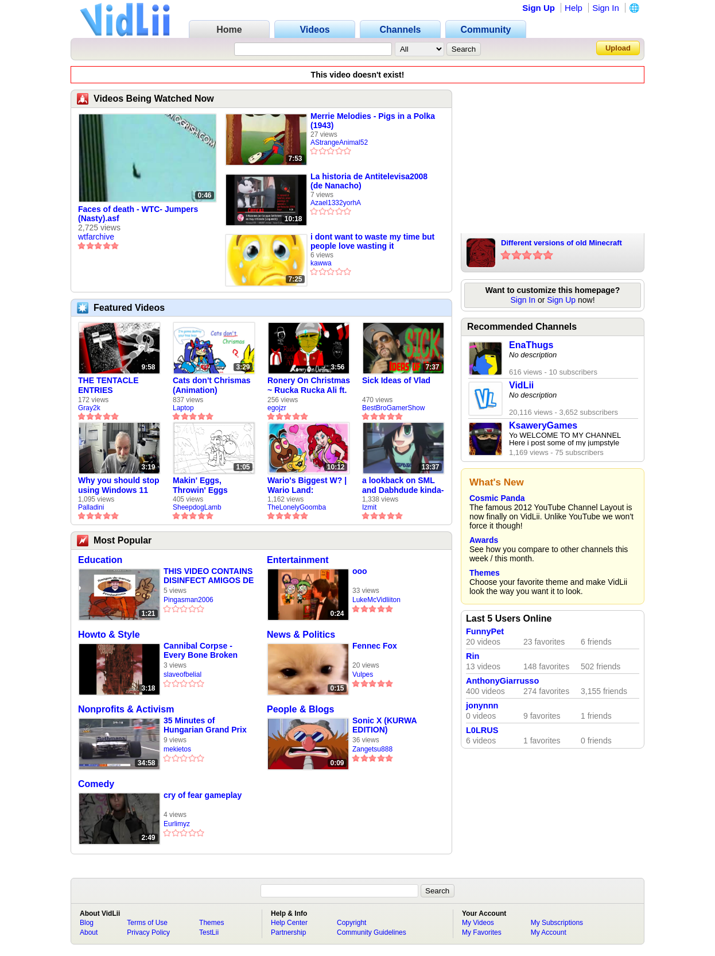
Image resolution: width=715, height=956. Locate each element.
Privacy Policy (148, 932)
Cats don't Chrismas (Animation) (212, 385)
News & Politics (301, 634)
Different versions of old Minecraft (561, 242)
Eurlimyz (177, 824)
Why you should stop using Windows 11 (119, 485)
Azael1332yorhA (335, 203)
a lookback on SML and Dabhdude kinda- (403, 485)
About (89, 932)
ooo (359, 571)
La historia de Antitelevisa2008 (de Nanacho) (369, 181)
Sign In (605, 8)
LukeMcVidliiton (376, 600)
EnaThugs (531, 345)
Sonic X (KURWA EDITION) (384, 725)
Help (573, 8)
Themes (484, 572)
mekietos (177, 749)
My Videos (478, 923)
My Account (548, 932)
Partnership (288, 932)
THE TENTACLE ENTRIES (108, 385)
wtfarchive (96, 236)
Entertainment (298, 560)
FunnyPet (485, 631)
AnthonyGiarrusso (502, 680)
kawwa (321, 263)
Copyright (351, 923)
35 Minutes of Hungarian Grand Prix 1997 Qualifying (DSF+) (207, 725)
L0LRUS (482, 730)
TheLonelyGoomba (296, 507)
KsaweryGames (543, 425)
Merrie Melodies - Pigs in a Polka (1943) (372, 120)
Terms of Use (147, 923)
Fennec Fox (374, 645)
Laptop (183, 408)
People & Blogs (300, 709)
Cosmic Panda (496, 498)
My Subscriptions (557, 923)
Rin (472, 656)
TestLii (209, 932)
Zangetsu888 (372, 749)
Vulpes (362, 674)
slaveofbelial (182, 674)
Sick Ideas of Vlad (396, 380)
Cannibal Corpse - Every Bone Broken (201, 650)
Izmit (369, 507)
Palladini (91, 507)
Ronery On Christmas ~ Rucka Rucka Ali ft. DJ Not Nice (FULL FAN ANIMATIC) (308, 385)
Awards (483, 540)
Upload (618, 48)
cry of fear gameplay (203, 795)
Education (100, 560)
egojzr (276, 408)
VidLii (521, 385)
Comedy (96, 784)
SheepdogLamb (197, 507)
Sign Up (538, 8)
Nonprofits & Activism (126, 709)
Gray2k (89, 408)
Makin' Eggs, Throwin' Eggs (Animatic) (200, 485)
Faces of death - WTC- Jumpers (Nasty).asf (138, 214)
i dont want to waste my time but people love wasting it (372, 241)
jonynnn (482, 705)
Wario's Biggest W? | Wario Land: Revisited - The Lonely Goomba (307, 485)
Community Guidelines (371, 932)
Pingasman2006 (188, 600)
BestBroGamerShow (393, 408)
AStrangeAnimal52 (339, 142)
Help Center (289, 923)
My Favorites (482, 932)
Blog (87, 923)
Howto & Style (109, 634)
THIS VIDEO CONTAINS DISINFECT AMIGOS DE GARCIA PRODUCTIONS (209, 575)
